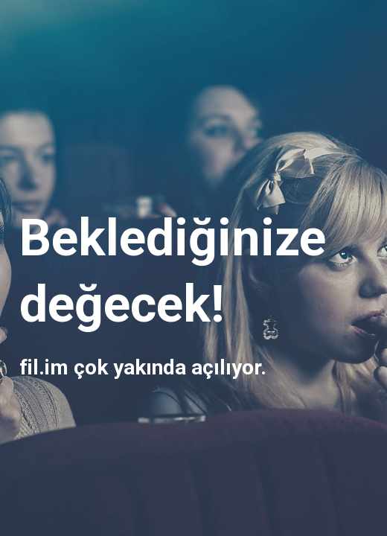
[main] (193, 268)
